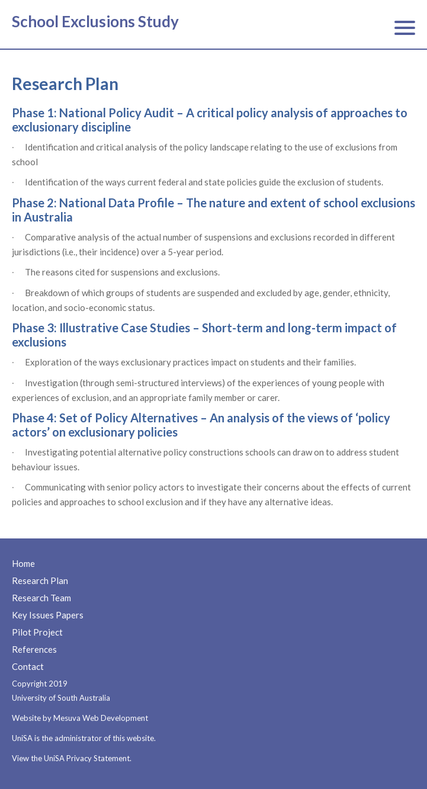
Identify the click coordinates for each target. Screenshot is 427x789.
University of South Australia (61, 698)
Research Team (41, 597)
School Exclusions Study (95, 21)
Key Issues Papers (48, 615)
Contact (28, 666)
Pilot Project (37, 632)
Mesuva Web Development (100, 718)
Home (23, 563)
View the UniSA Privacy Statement (71, 758)
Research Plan (40, 580)
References (34, 649)
